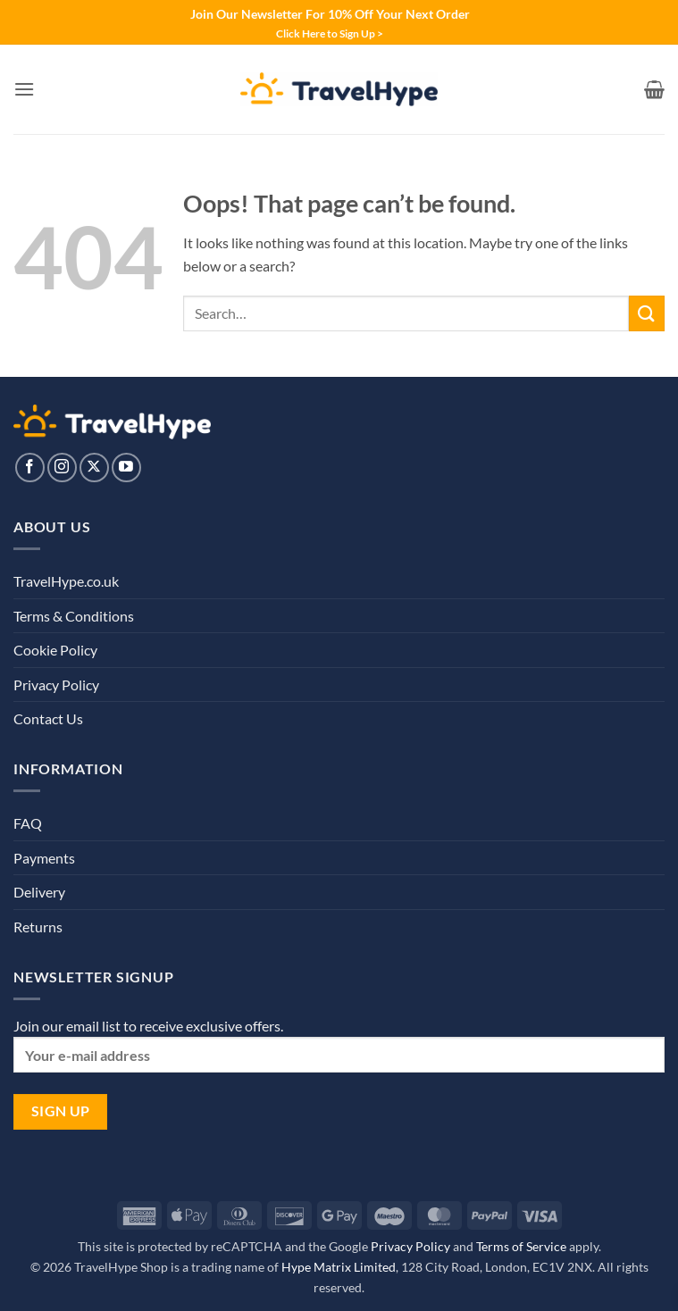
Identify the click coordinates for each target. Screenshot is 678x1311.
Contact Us (48, 718)
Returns (38, 926)
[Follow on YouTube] (126, 467)
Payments (44, 857)
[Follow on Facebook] (30, 467)
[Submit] (647, 313)
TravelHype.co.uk (66, 580)
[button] (24, 89)
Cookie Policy (55, 649)
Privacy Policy (56, 684)
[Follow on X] (94, 467)
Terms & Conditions (73, 615)
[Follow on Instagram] (62, 467)
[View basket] (654, 89)
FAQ (27, 822)
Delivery (39, 891)
